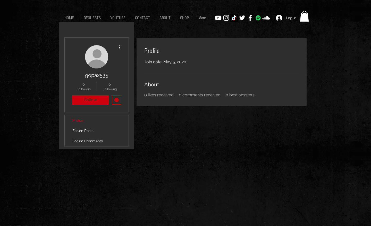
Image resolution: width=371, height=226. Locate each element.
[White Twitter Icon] (242, 18)
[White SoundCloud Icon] (266, 18)
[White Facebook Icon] (250, 18)
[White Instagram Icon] (226, 18)
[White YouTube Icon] (218, 18)
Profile (77, 120)
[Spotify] (258, 18)
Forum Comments (87, 141)
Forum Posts (83, 131)
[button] (304, 16)
